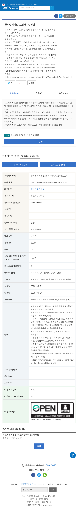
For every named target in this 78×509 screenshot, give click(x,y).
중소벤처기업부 (37, 189)
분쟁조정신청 (62, 484)
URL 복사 (69, 16)
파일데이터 (14, 93)
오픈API (39, 93)
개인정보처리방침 (28, 484)
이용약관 (14, 484)
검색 (52, 8)
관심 (32, 82)
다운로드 (39, 141)
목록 (39, 446)
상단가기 (73, 455)
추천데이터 (63, 93)
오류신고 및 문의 (58, 164)
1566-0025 (50, 465)
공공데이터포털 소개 (46, 484)
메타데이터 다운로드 (30, 156)
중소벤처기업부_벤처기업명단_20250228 (21, 435)
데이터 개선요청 (20, 164)
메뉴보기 (74, 8)
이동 (52, 490)
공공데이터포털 (10, 7)
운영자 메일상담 (39, 469)
